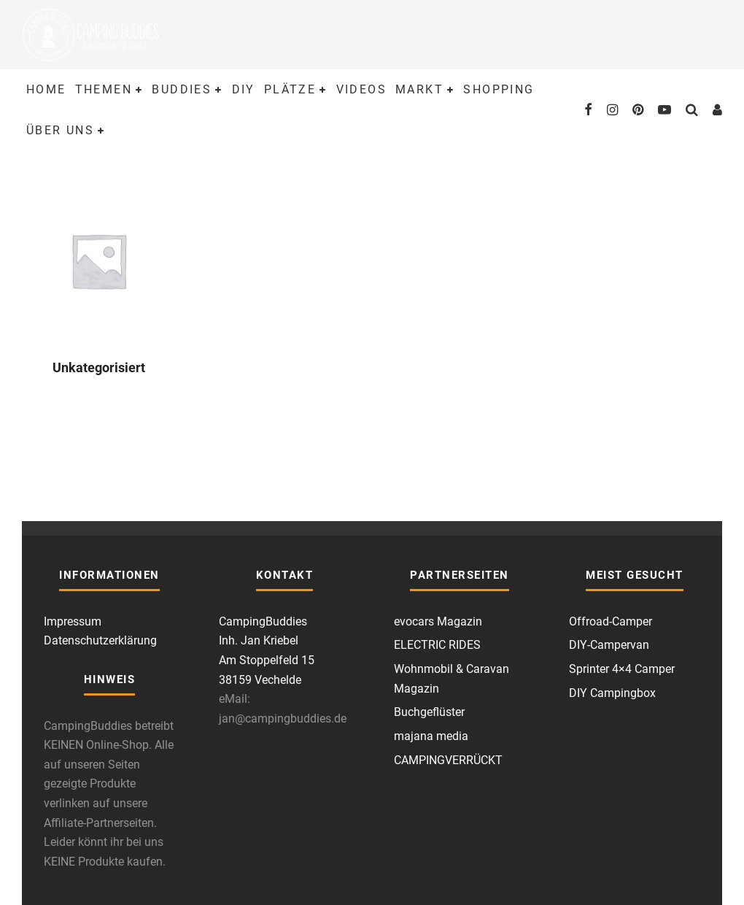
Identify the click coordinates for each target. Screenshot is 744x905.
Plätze (290, 89)
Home (46, 89)
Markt (419, 89)
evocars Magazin (438, 621)
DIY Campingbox (612, 693)
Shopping (498, 89)
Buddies (182, 89)
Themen (103, 89)
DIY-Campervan (609, 645)
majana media (431, 736)
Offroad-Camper (610, 621)
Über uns (60, 130)
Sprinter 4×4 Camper (622, 669)
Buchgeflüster (429, 712)
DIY (243, 89)
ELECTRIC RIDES (437, 645)
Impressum (72, 621)
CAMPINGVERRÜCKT (448, 760)
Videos (361, 89)
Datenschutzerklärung (100, 640)
